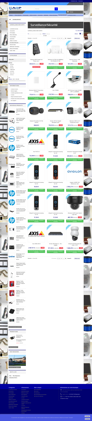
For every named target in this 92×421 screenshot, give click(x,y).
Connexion (80, 1)
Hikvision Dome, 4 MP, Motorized (74, 60)
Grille (80, 34)
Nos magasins (13, 100)
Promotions (14, 331)
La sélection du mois (72, 15)
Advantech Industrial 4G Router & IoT (74, 152)
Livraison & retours (14, 89)
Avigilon (12, 69)
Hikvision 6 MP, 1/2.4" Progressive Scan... (75, 121)
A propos (12, 94)
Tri (28, 33)
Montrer (44, 33)
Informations (14, 85)
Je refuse (87, 419)
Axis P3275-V (36, 151)
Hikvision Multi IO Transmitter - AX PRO (36, 91)
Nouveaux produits (16, 105)
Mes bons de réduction (38, 396)
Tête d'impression (16, 375)
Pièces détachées (18, 15)
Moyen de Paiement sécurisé (16, 96)
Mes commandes (37, 389)
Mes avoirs (36, 391)
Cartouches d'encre (13, 377)
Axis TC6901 (55, 90)
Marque (11, 15)
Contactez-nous (74, 1)
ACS (12, 64)
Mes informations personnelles (40, 394)
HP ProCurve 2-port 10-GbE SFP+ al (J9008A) (75, 91)
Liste (82, 34)
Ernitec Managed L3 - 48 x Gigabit (55, 244)
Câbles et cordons (33, 15)
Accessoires (40, 15)
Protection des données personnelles (18, 98)
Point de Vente (13, 44)
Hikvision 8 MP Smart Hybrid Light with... (75, 213)
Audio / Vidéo (12, 50)
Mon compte (37, 387)
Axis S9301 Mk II (36, 243)
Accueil (22, 397)
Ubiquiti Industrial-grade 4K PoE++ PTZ (74, 244)
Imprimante (12, 38)
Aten (12, 67)
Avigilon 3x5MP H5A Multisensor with (75, 183)
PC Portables (12, 32)
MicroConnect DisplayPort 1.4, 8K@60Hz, (19, 336)
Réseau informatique (53, 15)
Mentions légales (24, 401)
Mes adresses (37, 392)
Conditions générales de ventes (17, 92)
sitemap (23, 412)
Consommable (25, 15)
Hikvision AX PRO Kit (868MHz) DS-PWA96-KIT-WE (55, 60)
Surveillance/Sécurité (62, 15)
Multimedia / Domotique (14, 46)
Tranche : (10, 79)
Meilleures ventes (24, 392)
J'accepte (87, 416)
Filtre (10, 375)
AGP (11, 66)
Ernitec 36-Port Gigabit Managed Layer (55, 121)
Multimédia (46, 15)
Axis (12, 71)
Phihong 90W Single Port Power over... (36, 60)
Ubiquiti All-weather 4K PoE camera (36, 121)
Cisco (11, 74)
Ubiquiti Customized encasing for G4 (55, 152)
